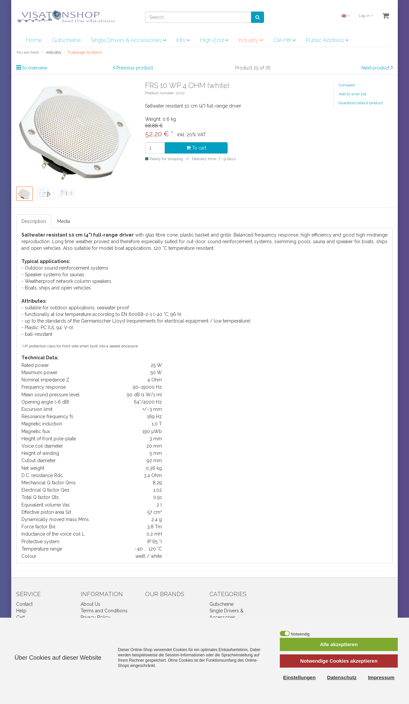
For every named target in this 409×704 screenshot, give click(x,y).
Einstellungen (299, 677)
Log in (366, 16)
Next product (375, 67)
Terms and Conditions (104, 610)
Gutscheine (66, 40)
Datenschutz (341, 677)
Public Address (327, 40)
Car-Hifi (284, 40)
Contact (24, 604)
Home (34, 40)
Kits (183, 40)
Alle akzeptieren (338, 644)
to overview (34, 67)
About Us (90, 604)
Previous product (134, 67)
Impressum (381, 677)
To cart (196, 148)
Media (63, 221)
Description (33, 221)
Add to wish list (352, 94)
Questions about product (361, 103)
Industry (251, 40)
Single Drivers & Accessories (129, 40)
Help (21, 610)
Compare (347, 85)
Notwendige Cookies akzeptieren (338, 661)
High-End (214, 40)
